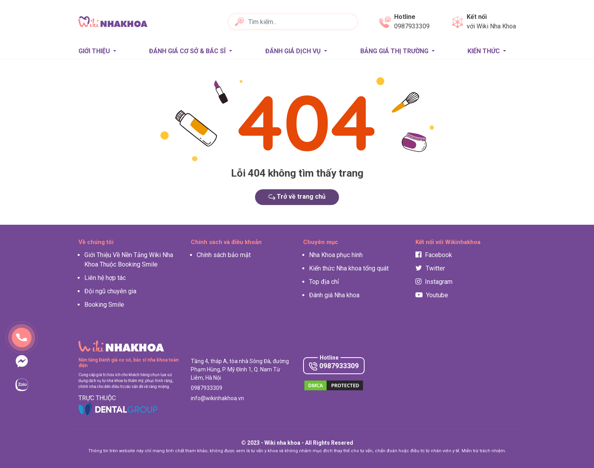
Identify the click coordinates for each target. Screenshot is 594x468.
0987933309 (334, 366)
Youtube (431, 295)
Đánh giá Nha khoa (334, 295)
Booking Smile (104, 304)
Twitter (430, 268)
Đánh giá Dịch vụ (293, 51)
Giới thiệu (95, 51)
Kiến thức (484, 51)
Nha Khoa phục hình (336, 255)
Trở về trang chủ (297, 196)
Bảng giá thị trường (395, 51)
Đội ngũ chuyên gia (110, 291)
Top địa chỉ (324, 281)
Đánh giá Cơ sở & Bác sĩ (188, 51)
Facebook (433, 255)
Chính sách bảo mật (224, 255)
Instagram (433, 281)
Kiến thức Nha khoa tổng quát (349, 268)
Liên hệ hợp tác (105, 278)
